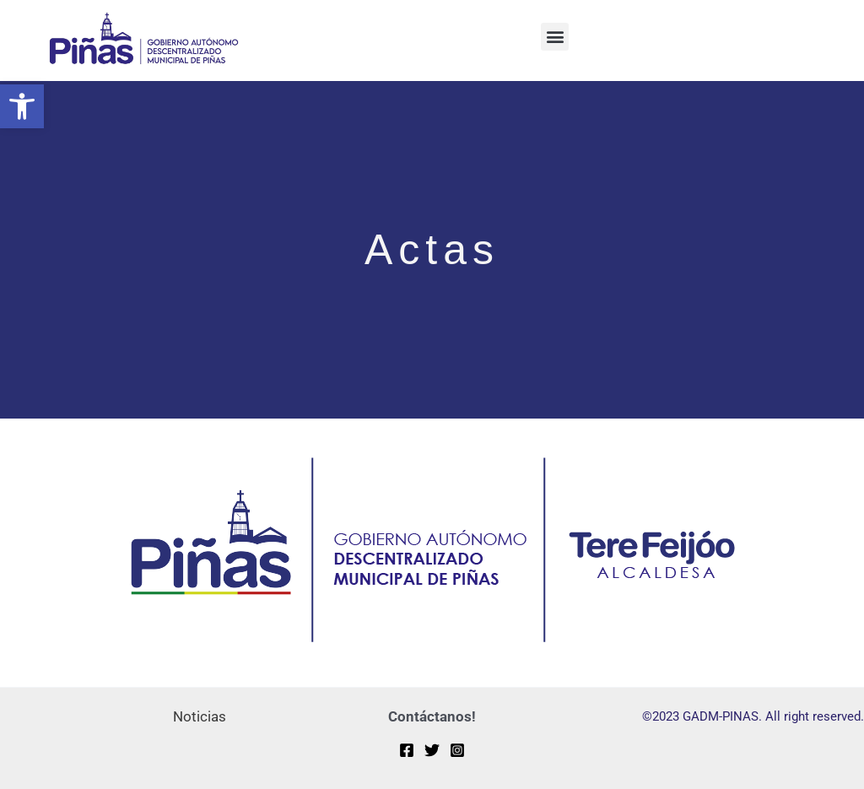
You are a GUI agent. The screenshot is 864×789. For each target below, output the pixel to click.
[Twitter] (432, 750)
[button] (22, 106)
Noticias (199, 716)
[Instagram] (457, 750)
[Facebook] (406, 750)
